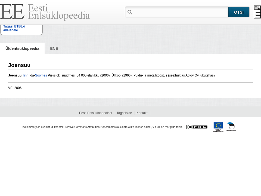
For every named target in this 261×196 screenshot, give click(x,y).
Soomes (41, 75)
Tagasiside (124, 113)
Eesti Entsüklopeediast (95, 113)
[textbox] (180, 11)
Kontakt (142, 113)
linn (26, 75)
